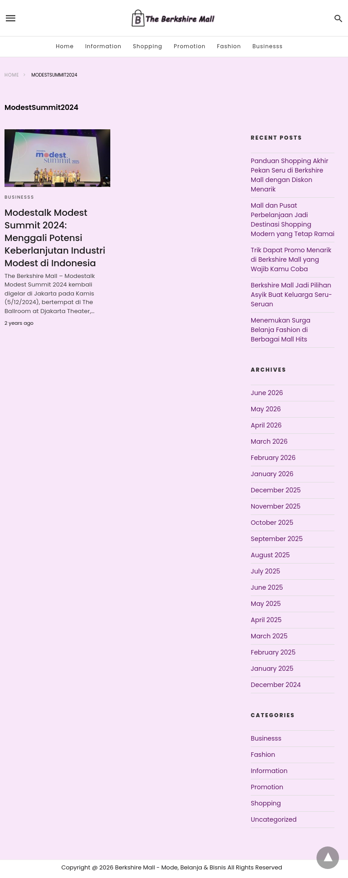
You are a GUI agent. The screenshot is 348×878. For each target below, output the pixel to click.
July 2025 (265, 571)
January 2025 (272, 668)
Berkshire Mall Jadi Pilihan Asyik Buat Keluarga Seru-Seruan (291, 295)
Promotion (190, 46)
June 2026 (267, 392)
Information (103, 46)
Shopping (147, 46)
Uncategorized (274, 819)
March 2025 (269, 636)
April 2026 (266, 425)
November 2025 (276, 506)
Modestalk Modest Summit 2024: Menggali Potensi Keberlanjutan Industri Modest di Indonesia (55, 237)
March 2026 (269, 441)
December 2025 (276, 490)
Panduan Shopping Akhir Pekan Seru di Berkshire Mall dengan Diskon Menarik (289, 175)
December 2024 (276, 684)
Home (65, 46)
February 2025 (273, 652)
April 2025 (266, 619)
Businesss (268, 46)
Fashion (229, 46)
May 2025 (266, 603)
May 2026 (266, 409)
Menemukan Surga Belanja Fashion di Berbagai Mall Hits (280, 330)
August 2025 (270, 555)
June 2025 (267, 587)
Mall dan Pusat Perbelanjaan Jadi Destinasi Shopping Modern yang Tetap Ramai (292, 219)
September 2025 (277, 538)
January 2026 (272, 473)
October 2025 (272, 522)
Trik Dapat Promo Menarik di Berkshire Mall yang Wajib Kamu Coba (291, 259)
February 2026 (273, 457)
